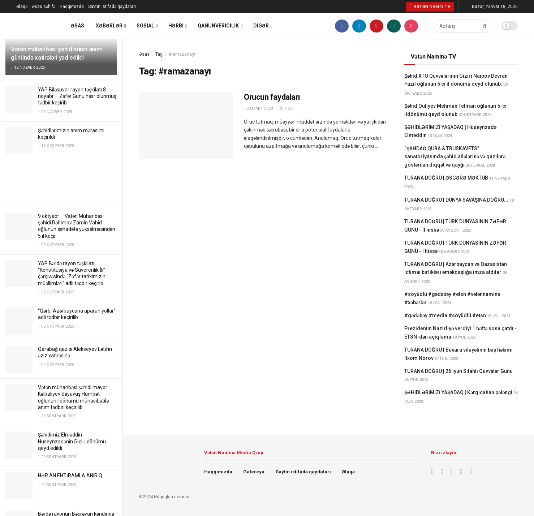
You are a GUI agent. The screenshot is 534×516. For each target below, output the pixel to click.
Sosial (145, 26)
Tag (159, 54)
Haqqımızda (72, 6)
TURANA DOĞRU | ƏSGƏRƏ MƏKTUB (446, 178)
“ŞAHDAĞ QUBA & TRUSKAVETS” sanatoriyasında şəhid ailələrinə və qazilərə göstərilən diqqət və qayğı (454, 157)
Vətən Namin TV (430, 6)
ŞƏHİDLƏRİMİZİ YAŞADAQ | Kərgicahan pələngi (458, 392)
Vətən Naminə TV (433, 56)
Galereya (253, 471)
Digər (261, 26)
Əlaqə (21, 6)
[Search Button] (485, 26)
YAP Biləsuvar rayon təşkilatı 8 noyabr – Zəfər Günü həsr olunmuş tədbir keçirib (77, 96)
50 (288, 108)
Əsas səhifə (43, 6)
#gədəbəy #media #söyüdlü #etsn (445, 315)
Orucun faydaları (272, 97)
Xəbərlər (109, 26)
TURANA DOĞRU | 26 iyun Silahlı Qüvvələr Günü (458, 371)
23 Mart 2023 (258, 108)
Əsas (77, 26)
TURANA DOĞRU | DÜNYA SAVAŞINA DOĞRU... (456, 200)
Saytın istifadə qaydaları (112, 6)
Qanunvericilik (218, 26)
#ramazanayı (182, 54)
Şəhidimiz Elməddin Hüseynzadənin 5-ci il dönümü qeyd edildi (72, 441)
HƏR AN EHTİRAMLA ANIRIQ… (71, 475)
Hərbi (176, 26)
